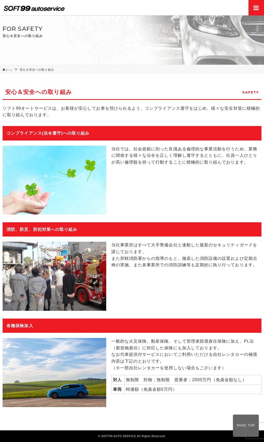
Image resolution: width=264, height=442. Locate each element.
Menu (256, 8)
